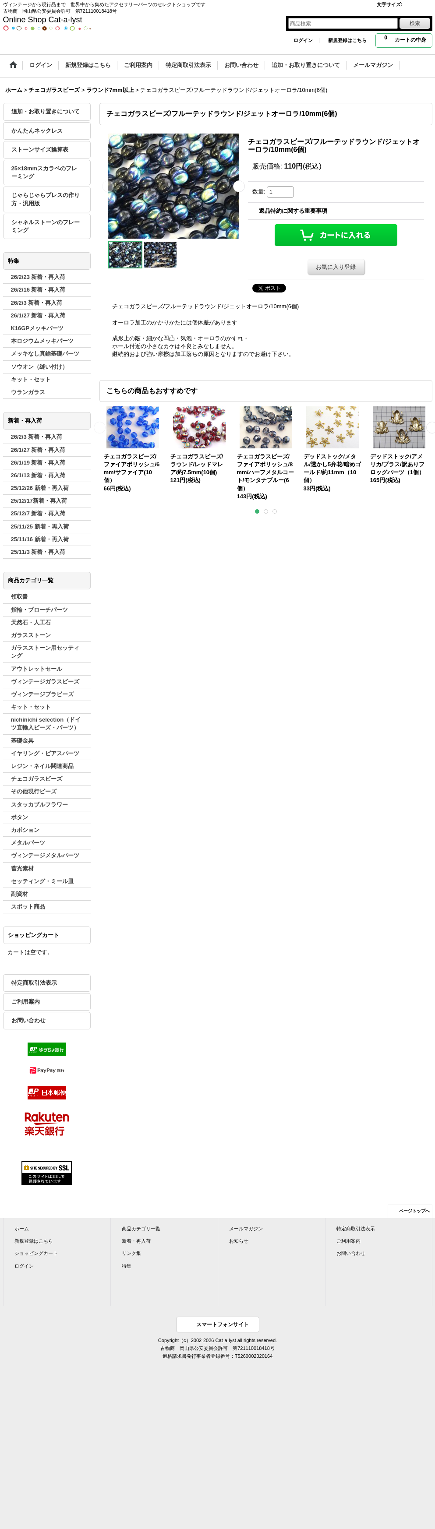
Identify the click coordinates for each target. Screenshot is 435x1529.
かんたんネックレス (37, 130)
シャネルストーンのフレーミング (45, 226)
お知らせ (238, 1241)
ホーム (21, 1228)
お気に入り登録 (336, 267)
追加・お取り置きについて (45, 111)
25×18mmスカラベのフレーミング (44, 172)
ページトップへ (414, 1210)
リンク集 (131, 1253)
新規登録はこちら (347, 40)
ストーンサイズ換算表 (39, 149)
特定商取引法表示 (34, 982)
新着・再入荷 (136, 1241)
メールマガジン (246, 1228)
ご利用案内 (25, 1001)
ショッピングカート (36, 1253)
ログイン (303, 40)
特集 (126, 1265)
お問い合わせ (28, 1020)
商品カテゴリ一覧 (141, 1228)
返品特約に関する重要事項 (293, 211)
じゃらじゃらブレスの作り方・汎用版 (45, 199)
